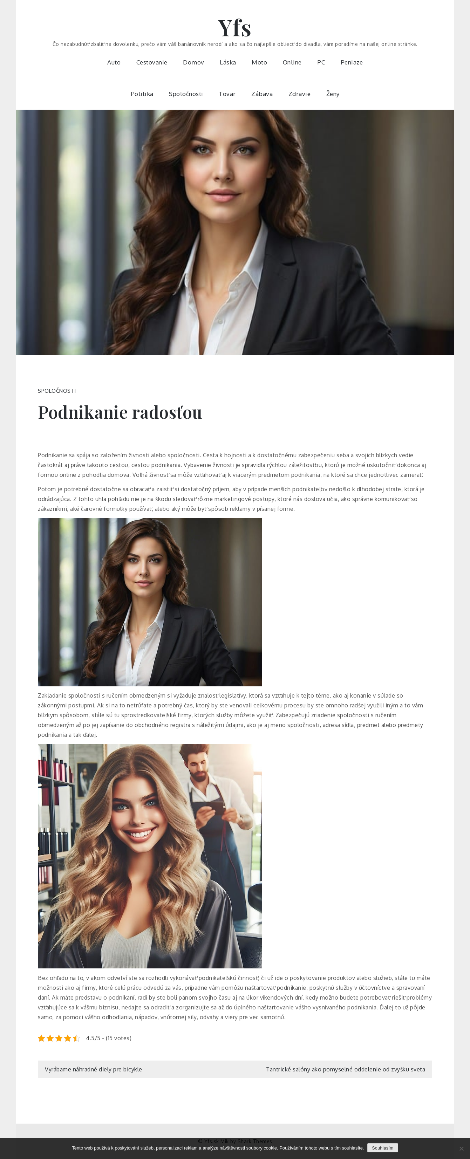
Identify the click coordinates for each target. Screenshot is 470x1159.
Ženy (333, 93)
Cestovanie (152, 62)
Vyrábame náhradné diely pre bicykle (93, 1069)
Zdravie (299, 93)
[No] (461, 1148)
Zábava (262, 93)
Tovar (227, 93)
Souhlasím (382, 1148)
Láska (228, 62)
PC (321, 62)
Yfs (235, 27)
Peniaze (352, 62)
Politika (142, 93)
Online (292, 62)
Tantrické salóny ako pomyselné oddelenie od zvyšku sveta (345, 1069)
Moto (259, 62)
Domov (193, 62)
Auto (114, 62)
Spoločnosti (186, 93)
